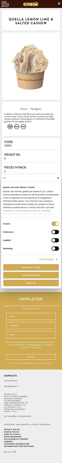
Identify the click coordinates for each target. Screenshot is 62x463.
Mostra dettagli (46, 259)
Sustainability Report (16, 439)
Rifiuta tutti (31, 283)
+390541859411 (11, 381)
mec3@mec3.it (11, 386)
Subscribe (31, 357)
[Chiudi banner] (58, 178)
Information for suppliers (19, 446)
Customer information (16, 444)
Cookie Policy (11, 432)
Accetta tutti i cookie (31, 267)
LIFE (14, 451)
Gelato (24, 108)
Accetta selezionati (31, 275)
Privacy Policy (12, 429)
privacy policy (35, 344)
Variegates (36, 108)
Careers (8, 441)
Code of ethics (12, 434)
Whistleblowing (13, 437)
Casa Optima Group (5, 4)
